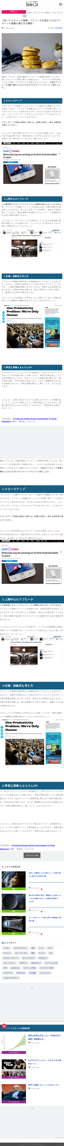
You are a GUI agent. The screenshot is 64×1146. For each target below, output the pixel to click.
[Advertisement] (32, 443)
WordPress (21, 973)
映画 (33, 948)
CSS (5, 968)
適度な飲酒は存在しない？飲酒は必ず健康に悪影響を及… (44, 1037)
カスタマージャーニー (11, 958)
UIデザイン (23, 963)
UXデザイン (43, 958)
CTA (50, 953)
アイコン (42, 953)
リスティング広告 (29, 968)
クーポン (6, 948)
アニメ (41, 948)
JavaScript (15, 968)
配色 (33, 953)
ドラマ (50, 948)
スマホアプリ (8, 973)
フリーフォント (45, 973)
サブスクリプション (20, 948)
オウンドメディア (28, 958)
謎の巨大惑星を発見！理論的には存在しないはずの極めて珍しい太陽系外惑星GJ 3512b (45, 898)
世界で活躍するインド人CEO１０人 (43, 1085)
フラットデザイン (9, 963)
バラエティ (7, 953)
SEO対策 (32, 973)
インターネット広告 (46, 968)
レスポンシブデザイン (11, 978)
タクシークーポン (21, 953)
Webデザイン (36, 963)
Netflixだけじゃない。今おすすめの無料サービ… (44, 1062)
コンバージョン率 (51, 963)
